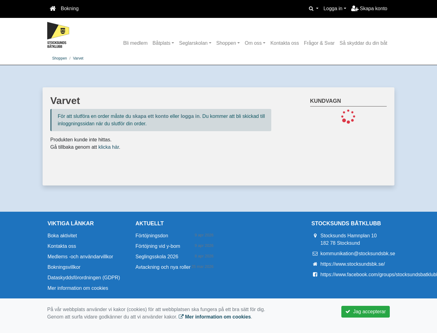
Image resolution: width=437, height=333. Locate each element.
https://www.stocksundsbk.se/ (352, 264)
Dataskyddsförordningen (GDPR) (84, 277)
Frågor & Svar (319, 43)
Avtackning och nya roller (162, 267)
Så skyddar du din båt (363, 43)
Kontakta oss (284, 43)
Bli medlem (135, 43)
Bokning (70, 8)
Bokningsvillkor (64, 267)
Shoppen (226, 43)
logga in (190, 116)
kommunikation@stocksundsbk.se (357, 253)
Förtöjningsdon (151, 235)
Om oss (253, 43)
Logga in (332, 8)
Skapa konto (369, 8)
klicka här (108, 147)
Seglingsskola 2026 (156, 256)
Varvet (78, 58)
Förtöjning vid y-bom (157, 246)
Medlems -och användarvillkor (80, 256)
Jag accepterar (365, 311)
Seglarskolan (193, 43)
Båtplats (161, 43)
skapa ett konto (150, 116)
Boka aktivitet (62, 235)
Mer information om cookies (78, 288)
